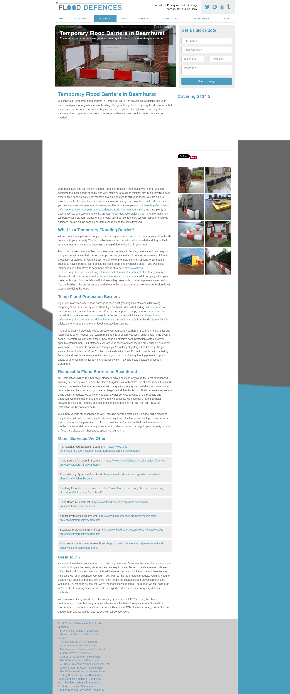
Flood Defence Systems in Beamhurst (79, 623)
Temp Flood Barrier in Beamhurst (79, 641)
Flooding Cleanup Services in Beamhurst (81, 689)
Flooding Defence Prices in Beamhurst (80, 675)
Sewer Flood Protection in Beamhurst (81, 667)
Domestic (143, 19)
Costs (124, 19)
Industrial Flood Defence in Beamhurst (80, 682)
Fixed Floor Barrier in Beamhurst (79, 645)
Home (62, 19)
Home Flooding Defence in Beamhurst (79, 678)
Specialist (81, 19)
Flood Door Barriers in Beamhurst (79, 660)
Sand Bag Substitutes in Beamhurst (80, 656)
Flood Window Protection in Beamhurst (82, 671)
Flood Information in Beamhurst (76, 686)
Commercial (170, 19)
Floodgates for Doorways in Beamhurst (82, 649)
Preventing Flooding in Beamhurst (79, 630)
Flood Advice (202, 19)
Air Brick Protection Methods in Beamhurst (84, 664)
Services (105, 19)
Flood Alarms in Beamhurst (75, 652)
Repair (226, 19)
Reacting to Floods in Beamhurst (79, 634)
